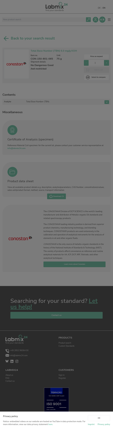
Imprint (91, 424)
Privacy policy (104, 424)
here (50, 424)
